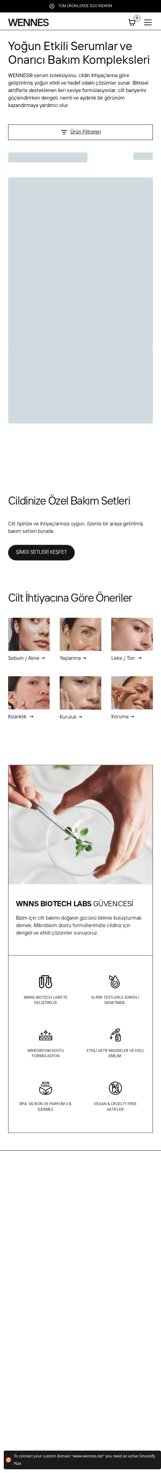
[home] (28, 22)
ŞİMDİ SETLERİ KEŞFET (41, 556)
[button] (131, 22)
